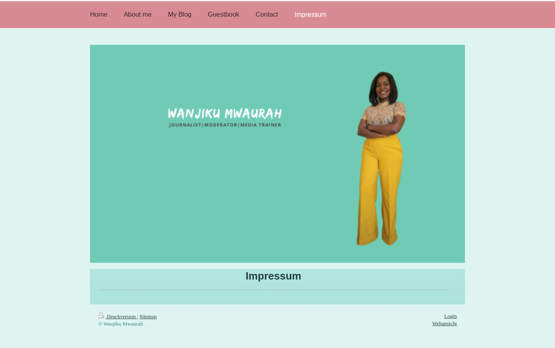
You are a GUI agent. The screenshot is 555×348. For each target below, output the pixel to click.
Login (450, 316)
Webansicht (444, 323)
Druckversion (117, 316)
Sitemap (148, 316)
